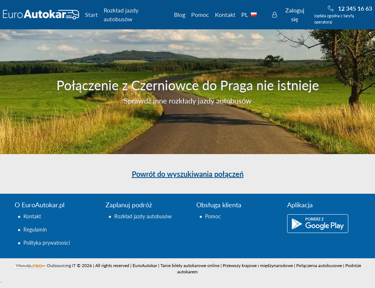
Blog (179, 14)
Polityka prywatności (46, 243)
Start (91, 14)
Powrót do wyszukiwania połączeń (188, 173)
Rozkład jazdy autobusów (121, 14)
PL (252, 14)
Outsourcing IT (61, 265)
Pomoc (200, 14)
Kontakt (225, 14)
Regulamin (35, 229)
